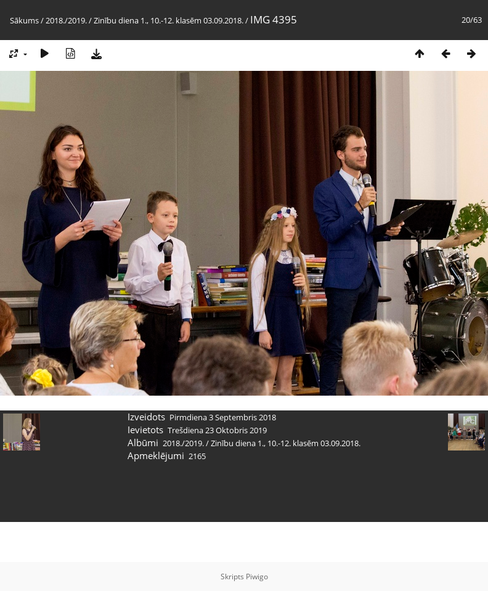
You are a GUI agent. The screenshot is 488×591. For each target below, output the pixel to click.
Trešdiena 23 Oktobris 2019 (217, 430)
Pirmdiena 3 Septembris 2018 (222, 417)
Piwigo (257, 576)
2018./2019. (66, 20)
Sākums (24, 20)
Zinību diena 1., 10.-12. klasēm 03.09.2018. (168, 20)
